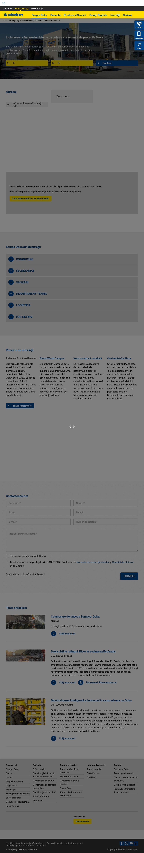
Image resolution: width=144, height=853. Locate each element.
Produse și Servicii (75, 15)
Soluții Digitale (98, 15)
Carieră (127, 15)
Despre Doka (39, 15)
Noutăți (115, 15)
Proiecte (55, 15)
